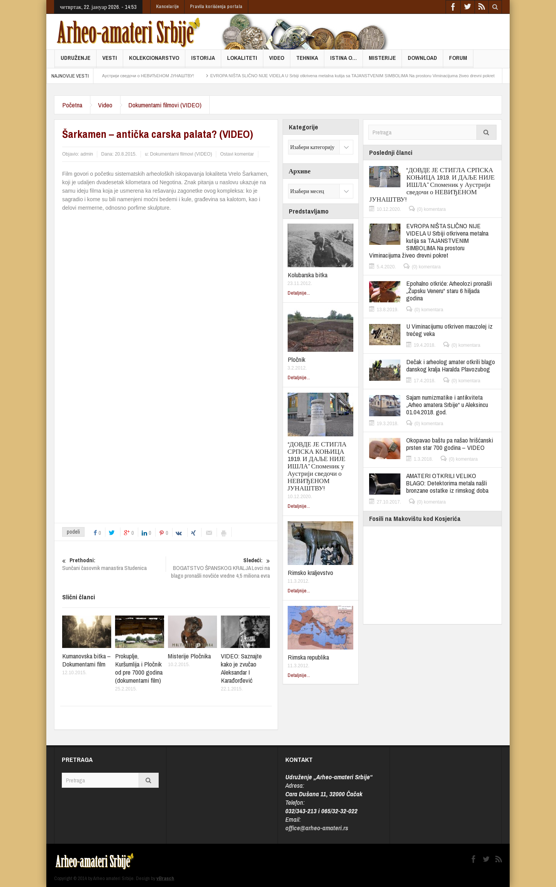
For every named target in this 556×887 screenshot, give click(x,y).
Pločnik (296, 359)
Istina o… (343, 61)
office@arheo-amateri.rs (316, 827)
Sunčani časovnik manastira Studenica (114, 564)
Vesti (110, 61)
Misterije (382, 61)
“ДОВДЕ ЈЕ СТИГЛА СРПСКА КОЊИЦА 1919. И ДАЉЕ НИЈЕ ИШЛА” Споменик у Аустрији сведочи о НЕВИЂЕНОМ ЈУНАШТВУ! (317, 466)
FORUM (458, 61)
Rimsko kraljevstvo (310, 572)
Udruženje (75, 61)
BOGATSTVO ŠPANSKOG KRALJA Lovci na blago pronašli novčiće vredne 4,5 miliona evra (218, 568)
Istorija (203, 61)
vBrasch (165, 878)
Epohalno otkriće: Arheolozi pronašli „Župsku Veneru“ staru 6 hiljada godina (449, 291)
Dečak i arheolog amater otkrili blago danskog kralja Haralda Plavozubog (450, 365)
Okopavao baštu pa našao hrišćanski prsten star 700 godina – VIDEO (449, 443)
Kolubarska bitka (307, 274)
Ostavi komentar (237, 154)
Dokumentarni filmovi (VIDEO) (165, 104)
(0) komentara (431, 209)
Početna (72, 104)
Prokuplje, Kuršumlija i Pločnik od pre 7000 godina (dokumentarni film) (139, 668)
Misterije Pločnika (189, 655)
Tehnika (307, 61)
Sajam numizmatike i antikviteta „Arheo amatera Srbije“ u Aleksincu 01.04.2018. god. (447, 404)
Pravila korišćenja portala (216, 6)
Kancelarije (167, 6)
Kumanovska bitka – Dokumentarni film (86, 659)
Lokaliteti (242, 61)
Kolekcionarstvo (154, 61)
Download (422, 61)
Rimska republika (308, 657)
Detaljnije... (299, 293)
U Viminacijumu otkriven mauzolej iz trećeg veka (449, 329)
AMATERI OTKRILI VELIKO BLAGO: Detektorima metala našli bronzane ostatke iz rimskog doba (447, 483)
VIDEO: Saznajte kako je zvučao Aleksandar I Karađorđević (241, 668)
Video (276, 61)
